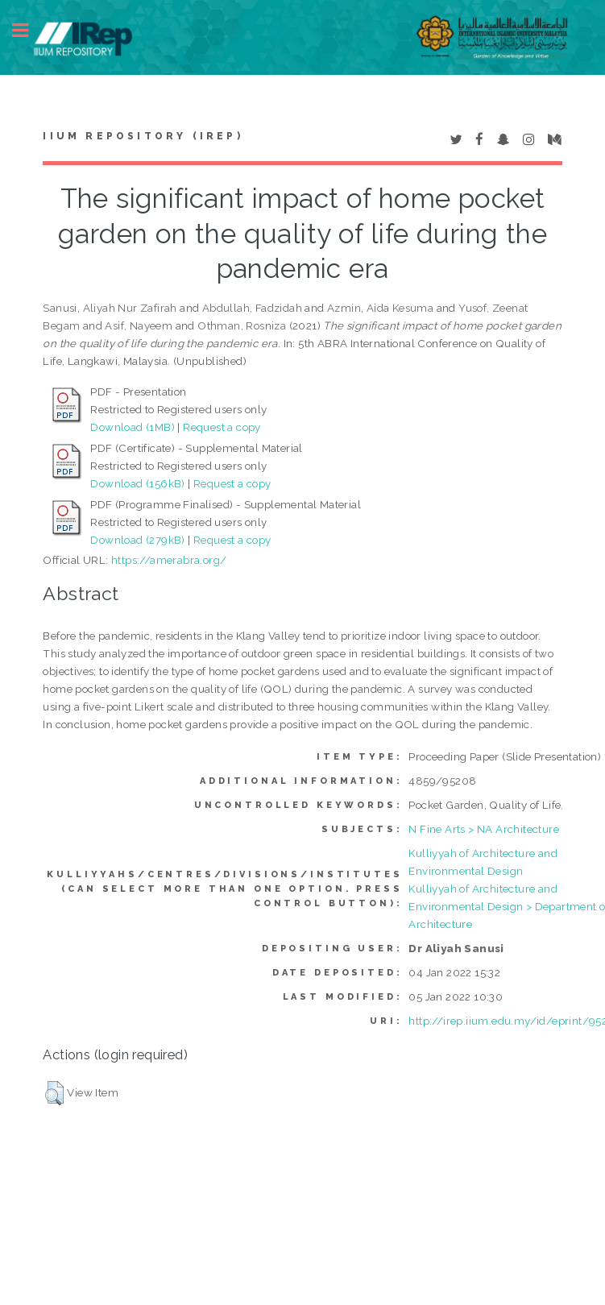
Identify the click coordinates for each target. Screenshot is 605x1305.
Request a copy (222, 426)
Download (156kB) (137, 483)
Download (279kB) (137, 539)
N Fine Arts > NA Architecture (483, 828)
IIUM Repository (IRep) (142, 136)
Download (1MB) (132, 426)
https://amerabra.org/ (168, 559)
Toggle (29, 30)
